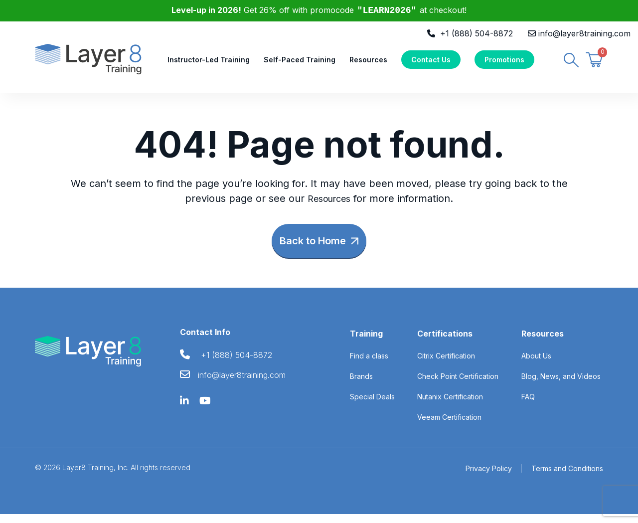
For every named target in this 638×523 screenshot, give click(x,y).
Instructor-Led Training (208, 63)
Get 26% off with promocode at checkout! (319, 10)
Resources (368, 63)
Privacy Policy (489, 477)
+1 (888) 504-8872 (476, 33)
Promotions (504, 63)
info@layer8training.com (584, 33)
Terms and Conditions (567, 477)
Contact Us (431, 63)
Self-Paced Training (299, 63)
